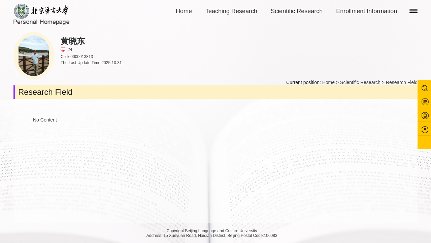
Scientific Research (297, 11)
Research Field (402, 82)
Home (184, 11)
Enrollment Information (366, 11)
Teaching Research (231, 11)
